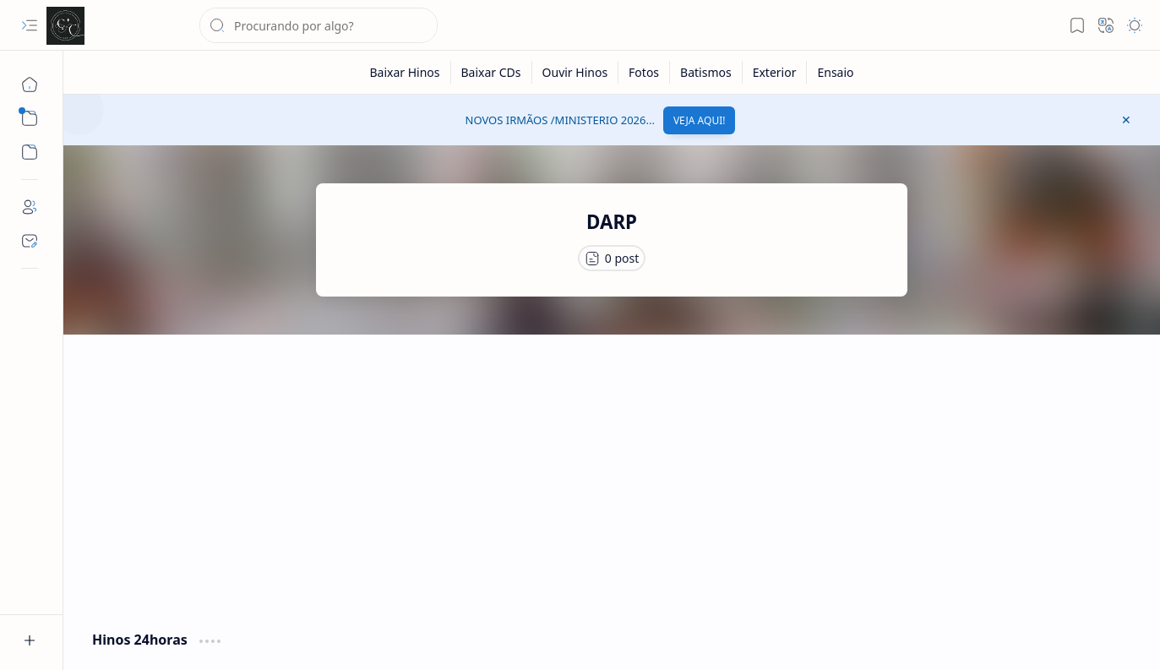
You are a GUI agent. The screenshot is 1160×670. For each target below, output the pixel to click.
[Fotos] (644, 72)
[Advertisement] (612, 478)
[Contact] (29, 241)
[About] (29, 207)
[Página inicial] (29, 84)
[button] (29, 25)
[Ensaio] (835, 72)
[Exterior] (775, 72)
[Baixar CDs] (491, 72)
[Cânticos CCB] (65, 26)
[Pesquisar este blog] (318, 25)
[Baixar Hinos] (404, 72)
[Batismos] (706, 72)
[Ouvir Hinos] (575, 72)
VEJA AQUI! (699, 120)
